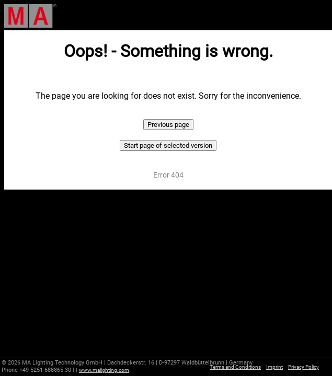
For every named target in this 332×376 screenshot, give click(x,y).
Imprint (274, 367)
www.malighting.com (104, 370)
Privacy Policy (303, 367)
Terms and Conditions (235, 367)
